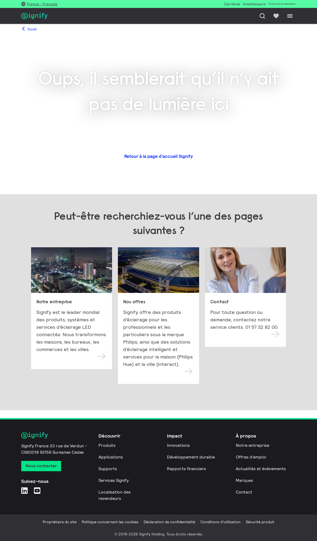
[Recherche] (262, 16)
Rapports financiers (186, 468)
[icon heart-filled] (276, 16)
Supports (107, 468)
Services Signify (113, 480)
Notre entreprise (252, 445)
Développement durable (191, 457)
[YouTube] (37, 490)
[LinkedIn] (24, 490)
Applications (110, 457)
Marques (244, 480)
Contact (244, 492)
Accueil (32, 29)
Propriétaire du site (59, 522)
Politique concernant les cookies (110, 522)
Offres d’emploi (251, 457)
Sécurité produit (260, 522)
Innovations (178, 445)
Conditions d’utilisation (220, 522)
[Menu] (290, 16)
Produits (106, 445)
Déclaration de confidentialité (169, 522)
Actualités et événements (261, 468)
